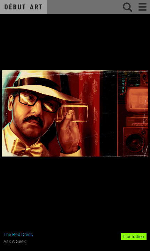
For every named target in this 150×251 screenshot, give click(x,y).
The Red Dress (18, 234)
